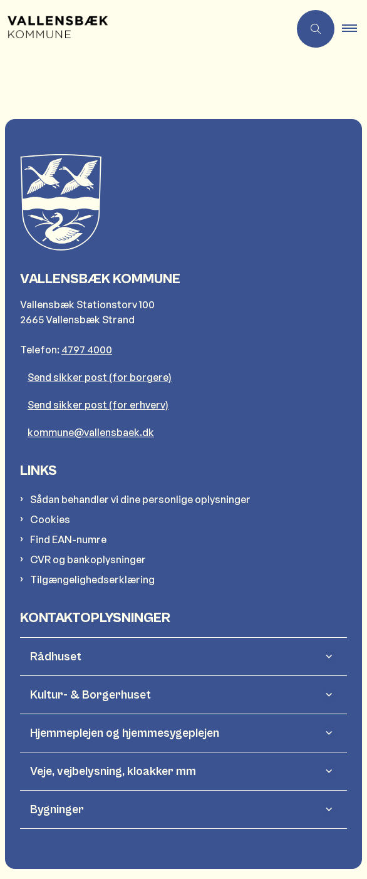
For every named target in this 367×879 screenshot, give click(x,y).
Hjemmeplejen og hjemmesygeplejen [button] (124, 733)
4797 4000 (86, 349)
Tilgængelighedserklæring (92, 579)
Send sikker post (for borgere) (100, 377)
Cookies (50, 519)
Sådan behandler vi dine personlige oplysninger (140, 499)
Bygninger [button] (57, 809)
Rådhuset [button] (55, 656)
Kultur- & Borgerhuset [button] (90, 695)
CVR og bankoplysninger (88, 559)
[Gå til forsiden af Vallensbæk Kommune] (54, 29)
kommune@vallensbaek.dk (91, 432)
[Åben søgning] (315, 29)
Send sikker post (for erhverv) (98, 404)
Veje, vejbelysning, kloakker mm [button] (113, 771)
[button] (354, 28)
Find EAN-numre (68, 539)
